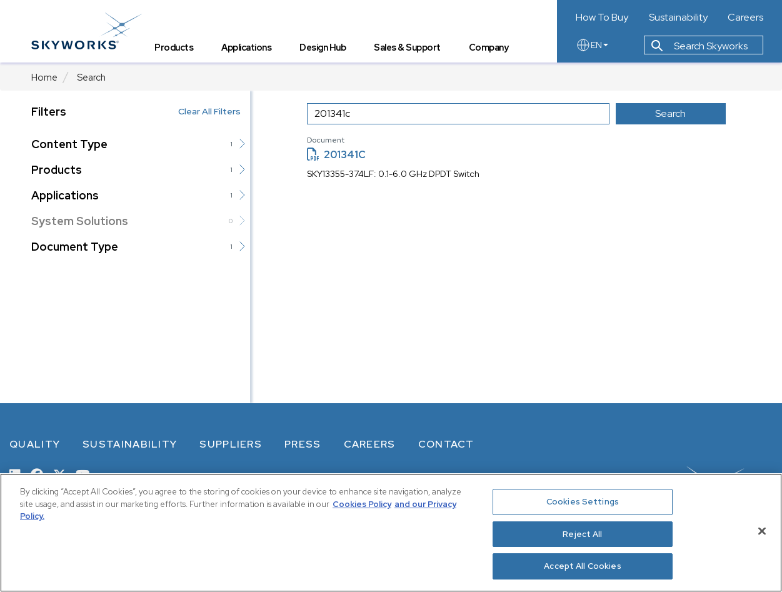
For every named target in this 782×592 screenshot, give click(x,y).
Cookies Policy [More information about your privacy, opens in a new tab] (362, 504)
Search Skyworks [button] (699, 46)
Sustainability (678, 18)
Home (44, 77)
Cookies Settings (582, 501)
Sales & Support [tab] (407, 47)
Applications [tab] (246, 47)
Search (91, 77)
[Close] (762, 531)
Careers (745, 18)
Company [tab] (489, 47)
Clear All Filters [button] (209, 111)
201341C (336, 154)
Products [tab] (173, 47)
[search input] (458, 113)
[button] (242, 144)
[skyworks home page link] (86, 31)
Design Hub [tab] (322, 47)
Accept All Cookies (582, 566)
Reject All (582, 534)
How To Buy (602, 18)
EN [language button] (592, 45)
